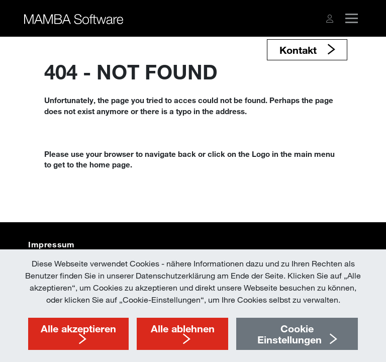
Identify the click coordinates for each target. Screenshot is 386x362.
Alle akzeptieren (78, 328)
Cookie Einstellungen (289, 333)
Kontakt (299, 50)
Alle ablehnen (183, 328)
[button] (329, 19)
